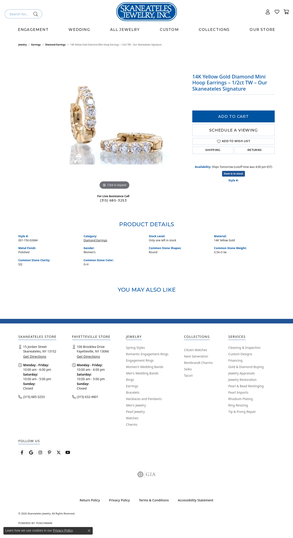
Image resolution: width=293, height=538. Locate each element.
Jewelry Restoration (242, 379)
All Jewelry (125, 29)
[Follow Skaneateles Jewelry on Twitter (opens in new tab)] (58, 452)
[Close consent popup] (89, 530)
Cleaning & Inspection (244, 347)
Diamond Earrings (55, 44)
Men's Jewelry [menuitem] (136, 405)
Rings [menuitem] (130, 379)
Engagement (33, 29)
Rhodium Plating (240, 399)
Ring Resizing (238, 405)
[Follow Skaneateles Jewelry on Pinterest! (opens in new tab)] (49, 452)
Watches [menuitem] (132, 418)
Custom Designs (240, 354)
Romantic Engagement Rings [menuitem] (147, 354)
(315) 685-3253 (113, 200)
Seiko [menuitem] (188, 369)
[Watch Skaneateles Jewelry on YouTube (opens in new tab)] (67, 452)
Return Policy (90, 500)
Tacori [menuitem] (188, 375)
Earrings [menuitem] (132, 386)
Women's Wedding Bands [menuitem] (144, 367)
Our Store (262, 29)
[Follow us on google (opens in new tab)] (31, 452)
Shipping (212, 150)
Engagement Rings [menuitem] (140, 360)
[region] (114, 122)
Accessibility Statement (195, 500)
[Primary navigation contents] (146, 29)
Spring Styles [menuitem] (135, 347)
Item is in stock (233, 173)
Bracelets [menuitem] (132, 392)
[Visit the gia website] (146, 474)
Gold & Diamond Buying (246, 367)
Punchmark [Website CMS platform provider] (44, 523)
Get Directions (34, 356)
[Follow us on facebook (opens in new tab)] (22, 452)
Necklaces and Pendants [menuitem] (144, 399)
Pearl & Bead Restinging (246, 386)
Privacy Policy (119, 500)
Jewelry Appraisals (241, 373)
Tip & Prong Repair (242, 411)
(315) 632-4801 (87, 397)
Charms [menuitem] (131, 424)
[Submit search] (36, 14)
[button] (268, 11)
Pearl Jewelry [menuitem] (135, 411)
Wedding (79, 29)
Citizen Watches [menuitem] (195, 350)
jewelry (22, 44)
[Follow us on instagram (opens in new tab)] (40, 452)
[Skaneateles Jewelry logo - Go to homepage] (146, 11)
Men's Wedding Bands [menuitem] (142, 373)
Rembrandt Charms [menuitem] (198, 362)
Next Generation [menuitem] (196, 356)
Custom (169, 29)
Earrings (36, 44)
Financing (235, 360)
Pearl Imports (238, 392)
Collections (214, 29)
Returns (254, 150)
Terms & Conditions (154, 500)
